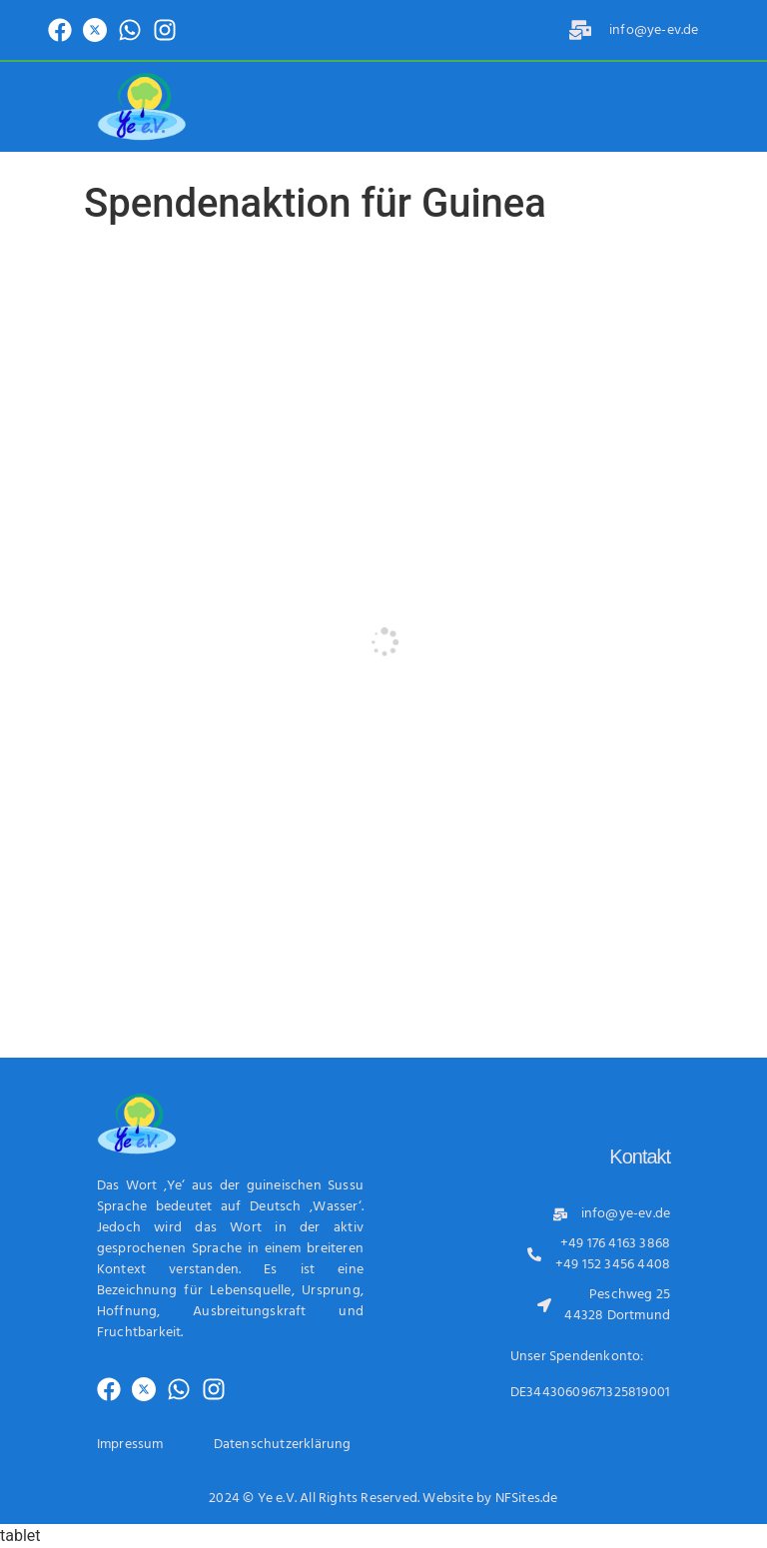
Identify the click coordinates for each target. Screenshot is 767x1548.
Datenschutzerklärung (283, 1444)
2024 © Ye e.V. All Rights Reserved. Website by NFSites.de (383, 1498)
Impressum (130, 1444)
